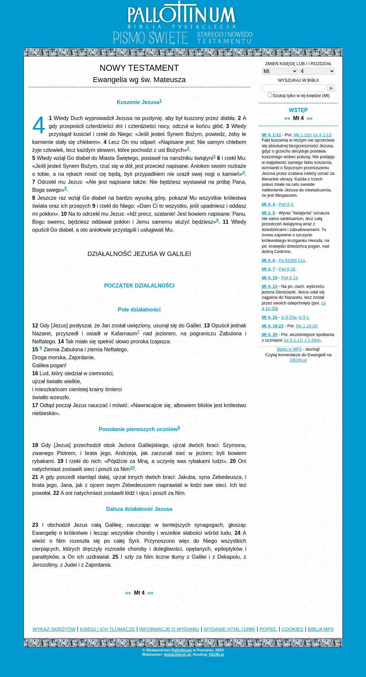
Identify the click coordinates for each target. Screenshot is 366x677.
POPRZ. (268, 629)
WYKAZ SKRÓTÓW (54, 629)
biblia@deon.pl (177, 654)
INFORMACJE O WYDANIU (169, 629)
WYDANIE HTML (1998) (229, 629)
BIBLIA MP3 (320, 629)
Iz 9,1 (304, 317)
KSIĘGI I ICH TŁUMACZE (107, 629)
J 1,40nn (312, 340)
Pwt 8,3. (286, 204)
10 (132, 467)
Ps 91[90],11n (292, 260)
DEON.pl (298, 360)
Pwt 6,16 (287, 269)
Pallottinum (182, 650)
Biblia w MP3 (289, 349)
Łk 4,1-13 (322, 134)
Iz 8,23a (288, 317)
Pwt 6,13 (289, 277)
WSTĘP (298, 110)
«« (128, 593)
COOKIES (293, 629)
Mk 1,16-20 (306, 325)
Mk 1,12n (302, 134)
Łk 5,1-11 (293, 340)
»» (151, 593)
